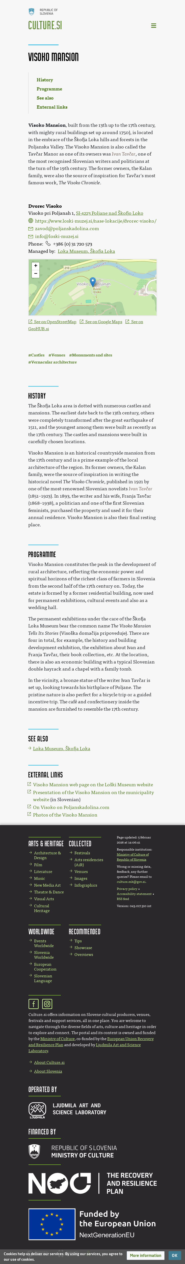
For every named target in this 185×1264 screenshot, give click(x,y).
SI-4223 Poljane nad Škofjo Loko (109, 213)
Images (80, 878)
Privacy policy (127, 889)
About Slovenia (48, 1071)
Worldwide (42, 931)
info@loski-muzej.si (56, 236)
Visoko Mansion (47, 125)
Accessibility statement (134, 894)
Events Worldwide (44, 943)
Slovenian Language (43, 978)
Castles (37, 355)
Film (38, 864)
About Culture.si (49, 1062)
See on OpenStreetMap (55, 321)
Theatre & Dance (49, 892)
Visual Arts (44, 898)
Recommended (85, 931)
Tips (78, 941)
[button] (146, 1255)
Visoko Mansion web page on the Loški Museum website (93, 785)
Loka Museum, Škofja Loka (86, 251)
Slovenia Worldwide (44, 955)
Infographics (85, 885)
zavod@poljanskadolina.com (67, 228)
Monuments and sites (92, 355)
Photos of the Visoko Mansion (65, 815)
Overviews (83, 954)
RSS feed (123, 899)
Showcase (83, 947)
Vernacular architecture (54, 362)
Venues (58, 355)
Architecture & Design (47, 855)
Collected (80, 843)
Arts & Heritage (46, 843)
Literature (43, 871)
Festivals (82, 853)
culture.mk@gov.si (131, 882)
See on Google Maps (103, 321)
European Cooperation (45, 967)
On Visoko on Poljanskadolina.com (71, 807)
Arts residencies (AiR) (88, 862)
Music (39, 878)
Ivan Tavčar (124, 154)
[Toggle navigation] (154, 25)
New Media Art (47, 885)
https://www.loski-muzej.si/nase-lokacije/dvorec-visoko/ (95, 221)
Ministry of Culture (57, 1038)
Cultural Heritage (42, 908)
